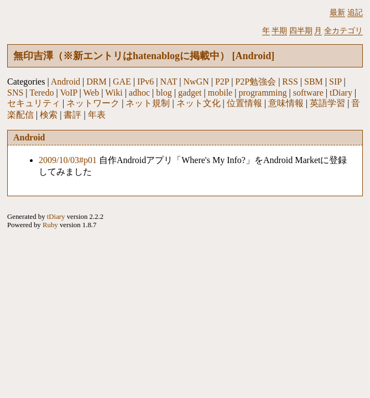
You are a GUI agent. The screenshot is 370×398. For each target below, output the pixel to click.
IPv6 (145, 81)
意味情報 (286, 103)
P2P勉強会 (255, 81)
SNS (15, 92)
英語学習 (327, 103)
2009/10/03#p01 (68, 160)
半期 (279, 30)
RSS (290, 81)
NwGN (196, 81)
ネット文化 (198, 103)
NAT (168, 81)
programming (262, 92)
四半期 (300, 30)
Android (65, 81)
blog (163, 92)
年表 (97, 114)
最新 (337, 12)
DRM (96, 81)
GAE (122, 81)
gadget (190, 92)
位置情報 (244, 103)
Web (91, 92)
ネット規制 (148, 103)
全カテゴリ (343, 30)
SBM (313, 81)
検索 (49, 114)
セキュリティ (33, 103)
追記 (355, 12)
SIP (335, 81)
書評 (72, 114)
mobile (220, 92)
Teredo (41, 92)
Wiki (113, 92)
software (308, 92)
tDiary (341, 92)
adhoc (139, 92)
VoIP (68, 92)
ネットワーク (92, 103)
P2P (222, 81)
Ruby (50, 225)
